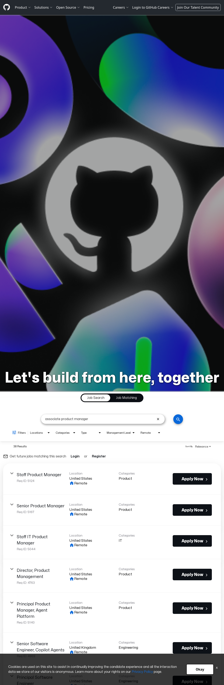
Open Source (68, 7)
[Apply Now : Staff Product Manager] (192, 479)
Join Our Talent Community (198, 7)
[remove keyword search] (158, 419)
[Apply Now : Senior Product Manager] (192, 510)
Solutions (43, 7)
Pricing (88, 7)
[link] (112, 478)
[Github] (6, 7)
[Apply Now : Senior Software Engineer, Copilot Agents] (192, 648)
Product (23, 7)
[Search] (178, 419)
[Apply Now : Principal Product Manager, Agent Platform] (192, 608)
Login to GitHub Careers (153, 7)
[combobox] (100, 419)
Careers (121, 7)
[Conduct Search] (178, 419)
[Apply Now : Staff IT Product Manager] (192, 541)
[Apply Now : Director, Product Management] (192, 574)
